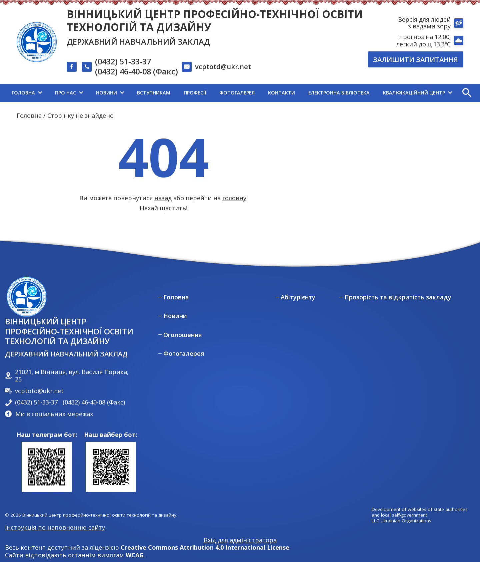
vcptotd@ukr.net (223, 66)
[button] (466, 93)
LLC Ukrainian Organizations (401, 521)
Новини (175, 316)
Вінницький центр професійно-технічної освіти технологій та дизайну (215, 20)
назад (163, 198)
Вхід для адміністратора (240, 540)
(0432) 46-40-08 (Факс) (136, 72)
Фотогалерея (183, 353)
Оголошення (182, 335)
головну (234, 198)
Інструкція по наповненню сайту (55, 527)
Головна (29, 115)
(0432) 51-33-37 (123, 62)
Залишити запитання (415, 59)
